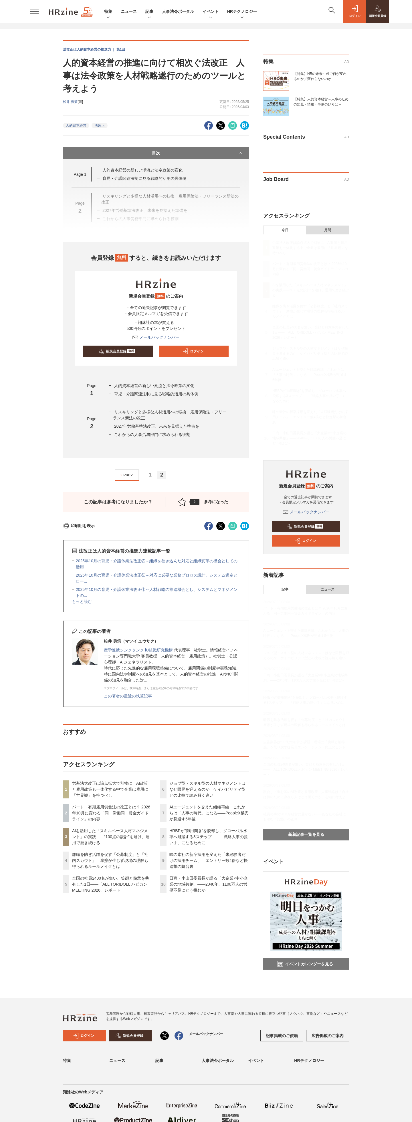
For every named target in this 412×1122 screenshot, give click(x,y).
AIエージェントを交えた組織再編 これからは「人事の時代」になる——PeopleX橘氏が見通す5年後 (209, 813)
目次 (197, 153)
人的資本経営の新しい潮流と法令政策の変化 (142, 170)
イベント (211, 12)
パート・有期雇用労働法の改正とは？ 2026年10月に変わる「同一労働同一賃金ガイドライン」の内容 (111, 813)
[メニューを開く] (34, 11)
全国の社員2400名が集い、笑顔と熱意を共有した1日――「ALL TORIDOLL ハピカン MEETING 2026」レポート (110, 884)
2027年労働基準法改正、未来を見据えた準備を (156, 426)
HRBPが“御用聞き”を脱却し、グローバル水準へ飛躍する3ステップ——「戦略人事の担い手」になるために (208, 836)
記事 (149, 12)
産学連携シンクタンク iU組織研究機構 (138, 650)
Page (80, 174)
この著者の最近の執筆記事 (128, 696)
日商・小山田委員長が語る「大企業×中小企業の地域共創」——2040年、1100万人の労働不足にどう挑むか (208, 884)
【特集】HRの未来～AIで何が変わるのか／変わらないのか (320, 76)
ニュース (129, 11)
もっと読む (82, 601)
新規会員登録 (116, 351)
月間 (327, 230)
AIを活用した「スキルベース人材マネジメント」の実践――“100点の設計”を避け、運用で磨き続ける (111, 836)
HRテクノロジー (242, 12)
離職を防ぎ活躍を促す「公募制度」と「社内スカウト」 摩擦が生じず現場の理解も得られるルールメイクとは (110, 860)
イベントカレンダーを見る (305, 964)
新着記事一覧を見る (306, 834)
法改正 (99, 125)
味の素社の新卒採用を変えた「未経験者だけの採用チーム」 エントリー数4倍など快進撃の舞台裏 (208, 860)
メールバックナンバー (155, 337)
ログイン (193, 351)
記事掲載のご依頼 (282, 1035)
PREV (126, 475)
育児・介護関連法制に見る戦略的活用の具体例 (144, 178)
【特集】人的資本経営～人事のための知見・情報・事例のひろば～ (321, 101)
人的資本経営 (76, 125)
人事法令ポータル (178, 11)
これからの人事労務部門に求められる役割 (152, 434)
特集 (108, 12)
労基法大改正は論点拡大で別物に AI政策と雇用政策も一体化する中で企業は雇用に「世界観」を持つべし (110, 789)
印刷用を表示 (79, 525)
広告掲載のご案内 (328, 1035)
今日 (285, 230)
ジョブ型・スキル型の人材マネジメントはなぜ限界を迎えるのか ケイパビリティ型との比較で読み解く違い (207, 789)
